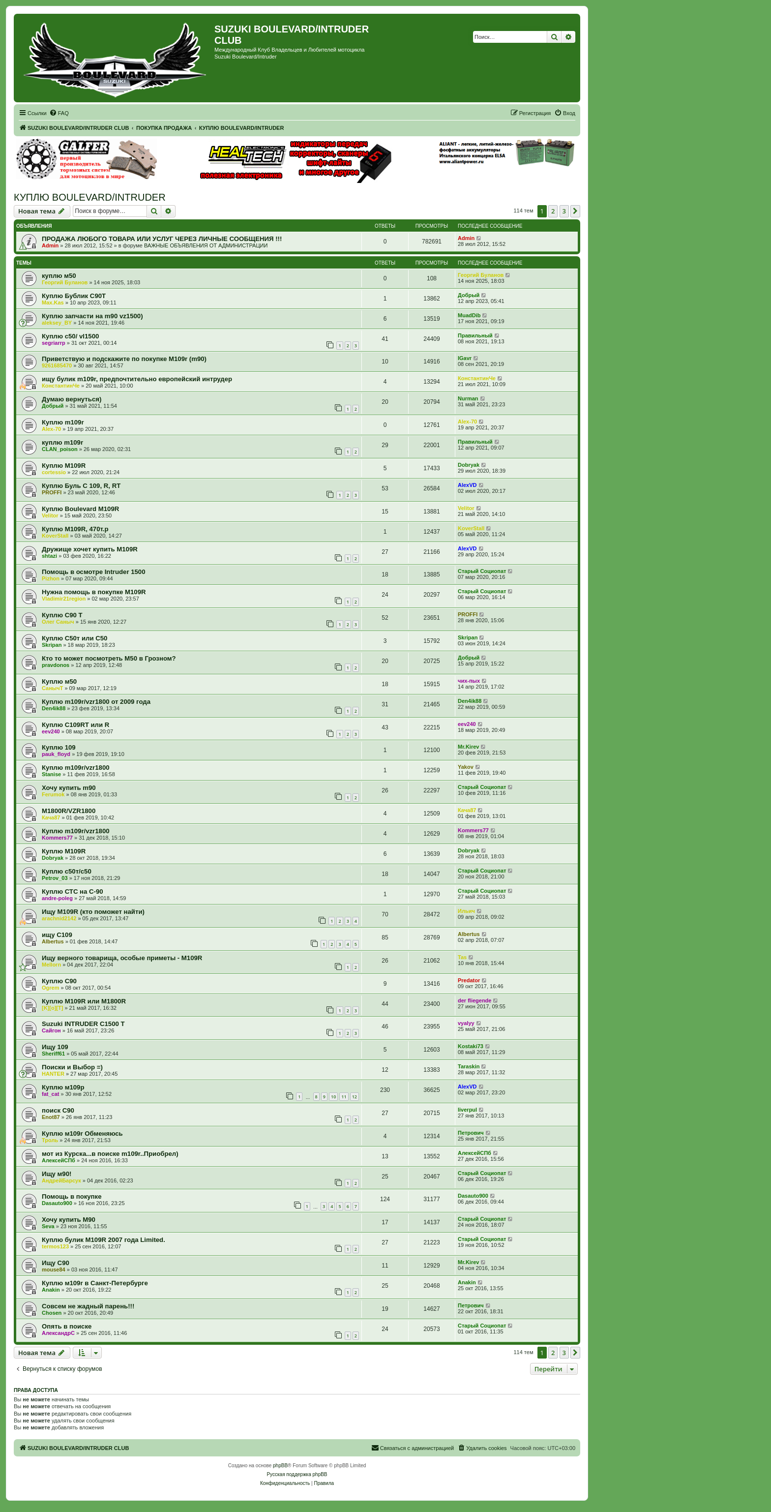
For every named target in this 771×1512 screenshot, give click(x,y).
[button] (575, 211)
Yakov (466, 767)
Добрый (468, 295)
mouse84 (53, 1269)
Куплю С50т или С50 (74, 638)
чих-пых (469, 681)
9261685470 (57, 365)
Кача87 (51, 817)
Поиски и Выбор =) (72, 1067)
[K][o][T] (52, 1008)
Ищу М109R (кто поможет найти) (93, 911)
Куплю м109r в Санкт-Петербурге (95, 1283)
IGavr (465, 358)
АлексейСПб (58, 1160)
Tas (462, 957)
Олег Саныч (58, 622)
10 (333, 1096)
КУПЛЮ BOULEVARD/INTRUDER (90, 197)
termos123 (55, 1246)
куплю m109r (62, 442)
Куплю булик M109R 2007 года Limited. (103, 1239)
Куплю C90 (59, 981)
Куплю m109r (63, 422)
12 (354, 1096)
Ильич (466, 911)
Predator (469, 980)
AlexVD (467, 485)
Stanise (51, 774)
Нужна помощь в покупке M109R (94, 592)
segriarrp (53, 343)
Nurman (468, 398)
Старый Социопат (482, 571)
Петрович (471, 1133)
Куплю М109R (64, 465)
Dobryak (468, 465)
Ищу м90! (56, 1174)
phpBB (280, 1465)
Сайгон (51, 1030)
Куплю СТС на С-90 (72, 891)
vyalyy (466, 1023)
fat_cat (50, 1094)
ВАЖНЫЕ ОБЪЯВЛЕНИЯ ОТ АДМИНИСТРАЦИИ (205, 245)
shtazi (49, 556)
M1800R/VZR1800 (68, 811)
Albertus (53, 941)
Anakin (51, 1290)
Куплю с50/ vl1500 (70, 336)
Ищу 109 (55, 1047)
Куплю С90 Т (62, 615)
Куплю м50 (59, 681)
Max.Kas (53, 302)
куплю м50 (59, 275)
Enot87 (51, 1117)
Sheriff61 (53, 1054)
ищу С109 (57, 934)
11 (343, 1096)
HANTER (53, 1074)
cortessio (54, 472)
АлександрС (58, 1333)
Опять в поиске (66, 1326)
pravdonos (55, 665)
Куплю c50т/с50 (66, 871)
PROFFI (51, 492)
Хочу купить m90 (69, 787)
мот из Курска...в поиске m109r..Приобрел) (110, 1153)
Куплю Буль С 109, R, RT (81, 485)
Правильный (475, 335)
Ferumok (53, 794)
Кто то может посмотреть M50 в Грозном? (109, 658)
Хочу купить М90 (68, 1219)
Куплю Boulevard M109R (80, 509)
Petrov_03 (55, 878)
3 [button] (564, 211)
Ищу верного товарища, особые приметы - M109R (122, 958)
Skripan (51, 645)
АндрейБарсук (61, 1180)
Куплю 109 (59, 747)
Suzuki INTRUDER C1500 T (83, 1024)
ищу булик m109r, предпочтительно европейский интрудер (137, 379)
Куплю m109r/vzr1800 (76, 767)
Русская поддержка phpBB (297, 1474)
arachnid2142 (59, 918)
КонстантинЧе (61, 386)
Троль (50, 1140)
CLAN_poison (60, 449)
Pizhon (50, 578)
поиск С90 (58, 1110)
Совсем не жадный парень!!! (88, 1306)
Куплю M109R (64, 851)
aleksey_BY (57, 323)
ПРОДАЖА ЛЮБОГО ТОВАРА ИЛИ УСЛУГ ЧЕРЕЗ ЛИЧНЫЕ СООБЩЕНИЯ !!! (162, 238)
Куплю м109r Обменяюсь (82, 1133)
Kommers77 (57, 838)
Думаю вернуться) (71, 399)
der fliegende (474, 1000)
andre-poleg (57, 898)
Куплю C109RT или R (75, 724)
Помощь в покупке (72, 1196)
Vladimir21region (64, 599)
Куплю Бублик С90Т (74, 296)
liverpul (467, 1110)
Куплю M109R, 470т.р (75, 529)
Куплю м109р (63, 1087)
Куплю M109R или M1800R (84, 1001)
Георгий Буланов (65, 282)
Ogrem (50, 988)
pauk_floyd (56, 754)
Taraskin (468, 1066)
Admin (50, 245)
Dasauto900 (57, 1203)
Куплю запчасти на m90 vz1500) (92, 316)
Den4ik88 (53, 708)
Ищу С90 (55, 1263)
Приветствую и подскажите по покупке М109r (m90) (124, 359)
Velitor (50, 515)
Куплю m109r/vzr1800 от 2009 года (96, 701)
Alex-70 (51, 429)
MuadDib (469, 315)
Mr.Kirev (468, 747)
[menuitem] (59, 113)
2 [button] (553, 211)
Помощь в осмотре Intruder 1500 (94, 571)
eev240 (51, 731)
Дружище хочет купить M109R (90, 549)
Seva (48, 1226)
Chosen (51, 1313)
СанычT (52, 688)
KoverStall (55, 536)
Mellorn (51, 965)
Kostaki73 (470, 1046)
